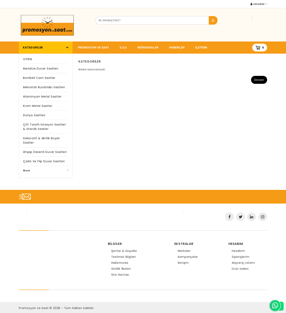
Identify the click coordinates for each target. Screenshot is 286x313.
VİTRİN (27, 59)
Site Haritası (120, 275)
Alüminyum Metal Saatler (42, 97)
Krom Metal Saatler (37, 106)
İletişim (183, 263)
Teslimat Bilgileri (123, 257)
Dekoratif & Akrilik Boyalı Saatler (41, 140)
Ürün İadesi (240, 269)
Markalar (184, 251)
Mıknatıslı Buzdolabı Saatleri (44, 87)
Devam (259, 79)
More (26, 170)
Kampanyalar (188, 257)
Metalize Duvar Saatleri (40, 69)
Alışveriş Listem (243, 263)
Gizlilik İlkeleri (121, 269)
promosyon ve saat (93, 47)
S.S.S (123, 47)
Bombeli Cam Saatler (39, 78)
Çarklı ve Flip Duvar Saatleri (44, 161)
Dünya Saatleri (34, 115)
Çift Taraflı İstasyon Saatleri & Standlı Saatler (44, 127)
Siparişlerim (240, 257)
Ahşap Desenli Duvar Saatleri (45, 152)
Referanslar (147, 47)
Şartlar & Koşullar (124, 251)
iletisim (201, 47)
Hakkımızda (119, 263)
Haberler (177, 47)
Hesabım (238, 251)
